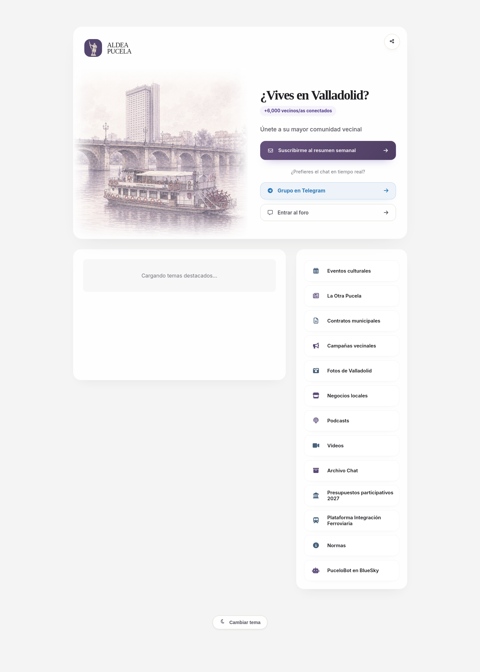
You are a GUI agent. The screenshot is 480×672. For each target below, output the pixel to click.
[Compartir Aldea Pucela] (392, 42)
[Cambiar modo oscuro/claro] (240, 622)
